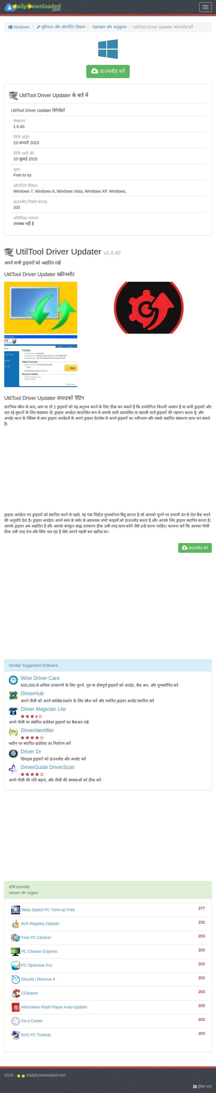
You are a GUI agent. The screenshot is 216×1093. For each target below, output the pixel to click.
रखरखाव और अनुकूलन (109, 27)
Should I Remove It (33, 979)
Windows (19, 27)
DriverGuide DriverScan (48, 767)
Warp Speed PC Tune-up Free (43, 909)
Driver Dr (31, 751)
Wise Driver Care (40, 678)
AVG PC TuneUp (31, 1035)
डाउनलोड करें (108, 71)
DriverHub (32, 693)
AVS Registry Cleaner (35, 923)
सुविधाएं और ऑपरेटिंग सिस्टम (60, 27)
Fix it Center (27, 1021)
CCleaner (24, 993)
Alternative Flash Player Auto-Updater (49, 1007)
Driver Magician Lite (43, 709)
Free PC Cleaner (31, 937)
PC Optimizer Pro (31, 965)
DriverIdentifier (37, 730)
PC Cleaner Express (34, 951)
